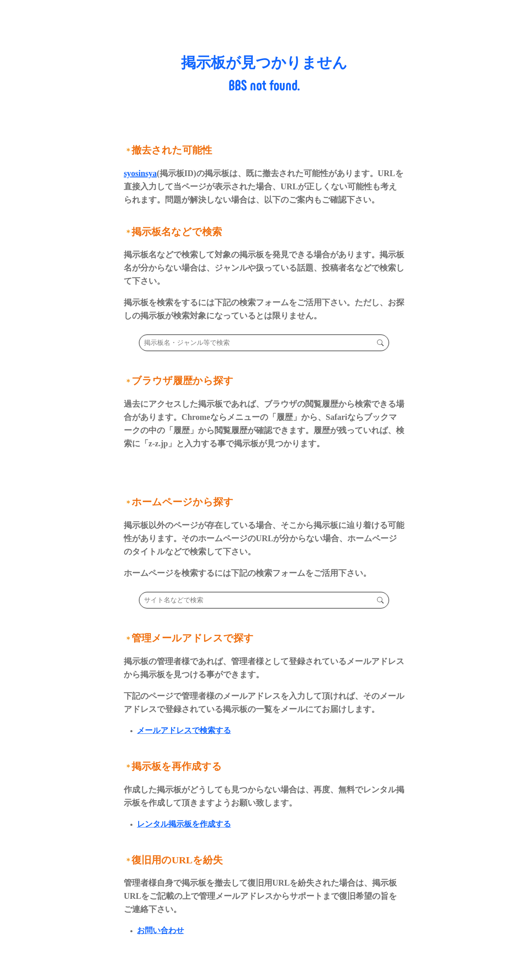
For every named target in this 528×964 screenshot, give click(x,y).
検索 (380, 343)
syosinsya (140, 173)
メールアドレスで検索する (184, 730)
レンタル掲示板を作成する (184, 824)
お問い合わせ (160, 930)
